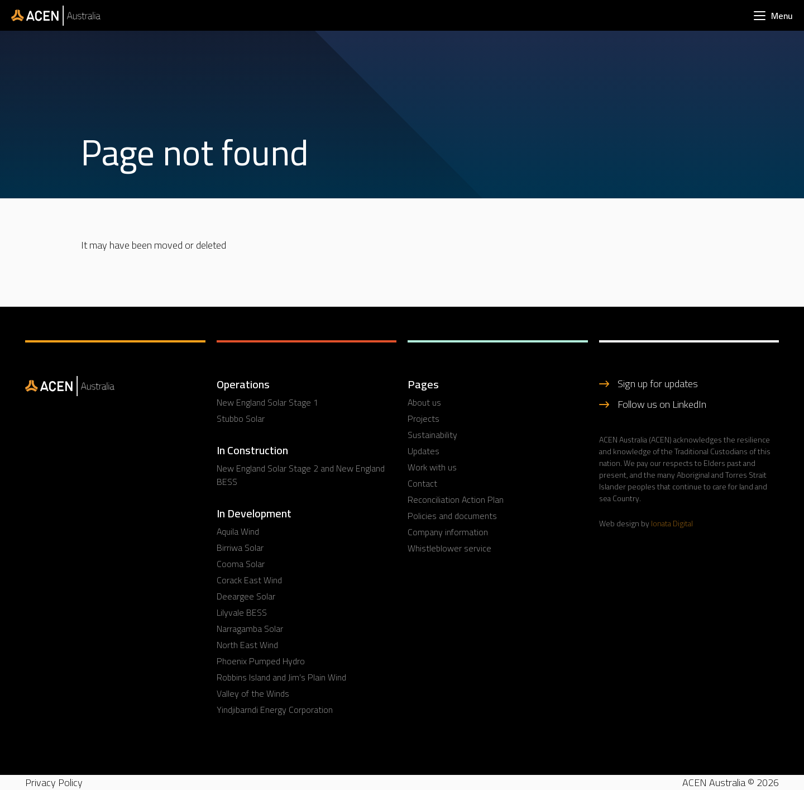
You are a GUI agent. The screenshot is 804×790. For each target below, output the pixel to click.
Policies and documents (452, 515)
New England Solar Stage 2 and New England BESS (301, 475)
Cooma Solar (241, 563)
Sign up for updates (658, 383)
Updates (423, 450)
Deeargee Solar (246, 596)
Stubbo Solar (241, 418)
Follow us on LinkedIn (662, 404)
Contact (422, 483)
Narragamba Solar (250, 628)
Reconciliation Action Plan (456, 499)
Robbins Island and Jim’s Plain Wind (281, 677)
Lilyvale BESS (242, 612)
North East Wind (247, 644)
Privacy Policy (54, 782)
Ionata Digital (672, 523)
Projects (423, 418)
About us (424, 402)
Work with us (432, 467)
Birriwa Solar (240, 547)
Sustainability (432, 434)
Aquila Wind (238, 531)
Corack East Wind (249, 580)
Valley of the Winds (253, 693)
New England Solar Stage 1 (267, 402)
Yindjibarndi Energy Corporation (275, 709)
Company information (448, 532)
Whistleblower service (449, 548)
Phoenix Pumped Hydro (261, 661)
